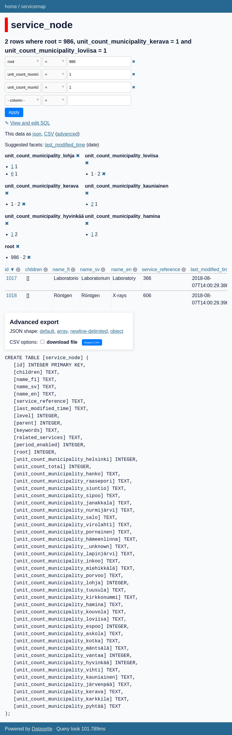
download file (59, 342)
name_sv (90, 269)
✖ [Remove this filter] (133, 61)
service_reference (161, 269)
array (62, 331)
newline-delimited (89, 331)
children (33, 269)
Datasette (42, 728)
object (116, 331)
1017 (11, 278)
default (47, 331)
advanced (67, 133)
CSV (49, 133)
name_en (121, 269)
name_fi (61, 269)
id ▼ (10, 269)
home (11, 6)
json (37, 133)
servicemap (33, 6)
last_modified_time (65, 144)
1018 (11, 295)
